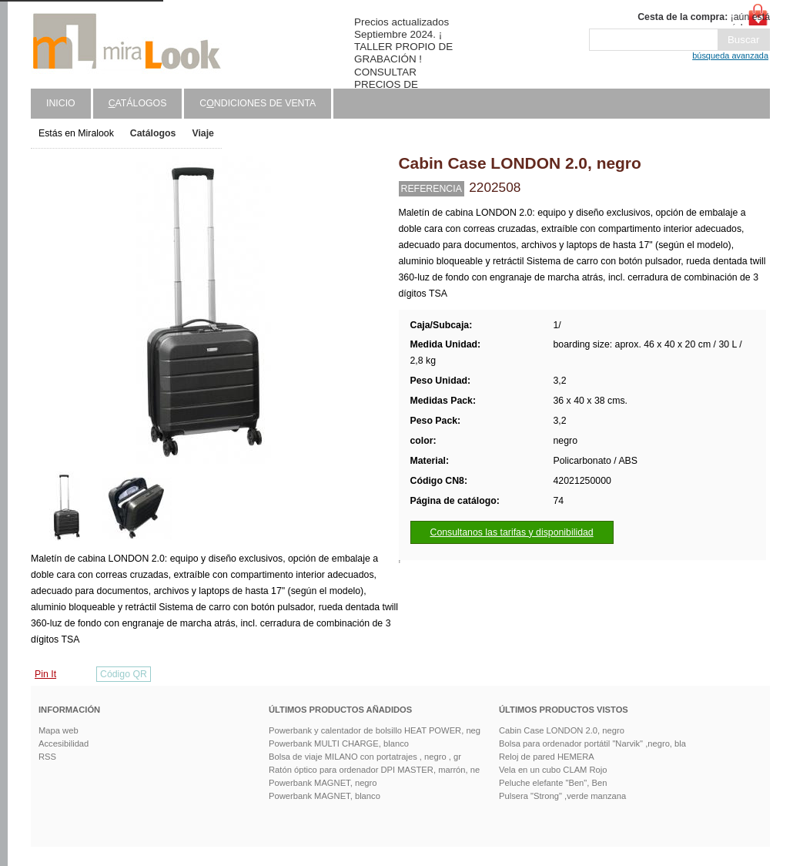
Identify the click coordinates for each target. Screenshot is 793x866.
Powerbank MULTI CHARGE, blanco (339, 743)
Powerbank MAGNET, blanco (324, 796)
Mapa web (58, 730)
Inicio (60, 103)
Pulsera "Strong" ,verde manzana (562, 796)
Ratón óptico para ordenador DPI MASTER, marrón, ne (374, 769)
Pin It (45, 674)
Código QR (123, 674)
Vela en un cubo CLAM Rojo (553, 769)
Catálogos (153, 133)
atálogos (138, 103)
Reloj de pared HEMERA (546, 756)
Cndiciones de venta (257, 103)
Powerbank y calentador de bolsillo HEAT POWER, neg (374, 730)
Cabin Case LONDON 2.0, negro (561, 730)
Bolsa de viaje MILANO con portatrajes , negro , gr (365, 756)
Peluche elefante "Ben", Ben (553, 782)
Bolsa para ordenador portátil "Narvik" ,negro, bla (592, 743)
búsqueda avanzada (730, 55)
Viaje (203, 133)
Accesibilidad (63, 743)
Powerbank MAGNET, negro (323, 782)
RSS (47, 756)
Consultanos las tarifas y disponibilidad (512, 532)
